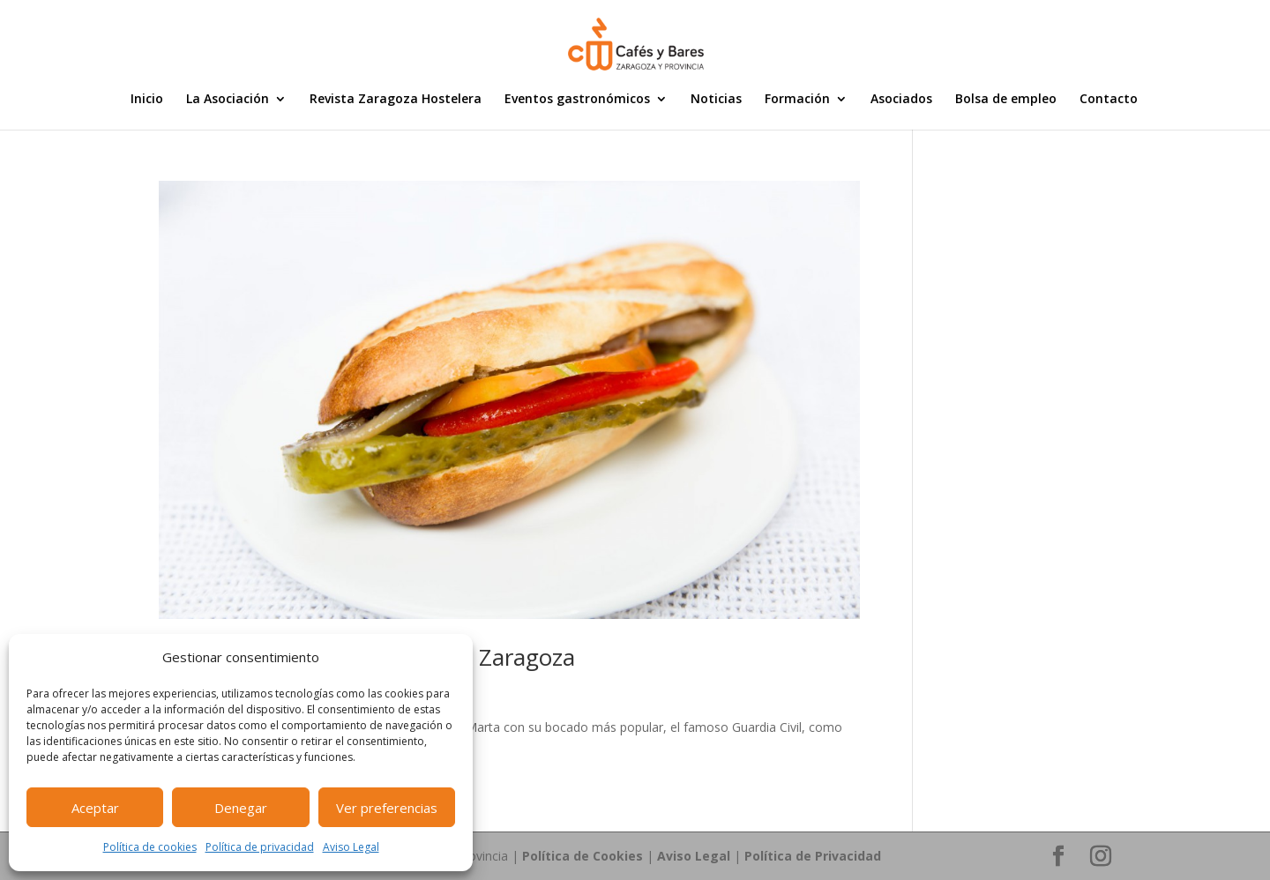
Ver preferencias (386, 808)
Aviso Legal (351, 846)
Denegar (240, 808)
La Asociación (227, 100)
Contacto (1109, 100)
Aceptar (95, 808)
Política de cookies (150, 846)
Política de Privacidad (812, 855)
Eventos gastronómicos (577, 100)
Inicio (147, 100)
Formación (797, 100)
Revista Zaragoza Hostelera (396, 100)
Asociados (901, 100)
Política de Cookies (582, 855)
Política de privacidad (259, 846)
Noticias (716, 100)
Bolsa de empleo (1006, 100)
